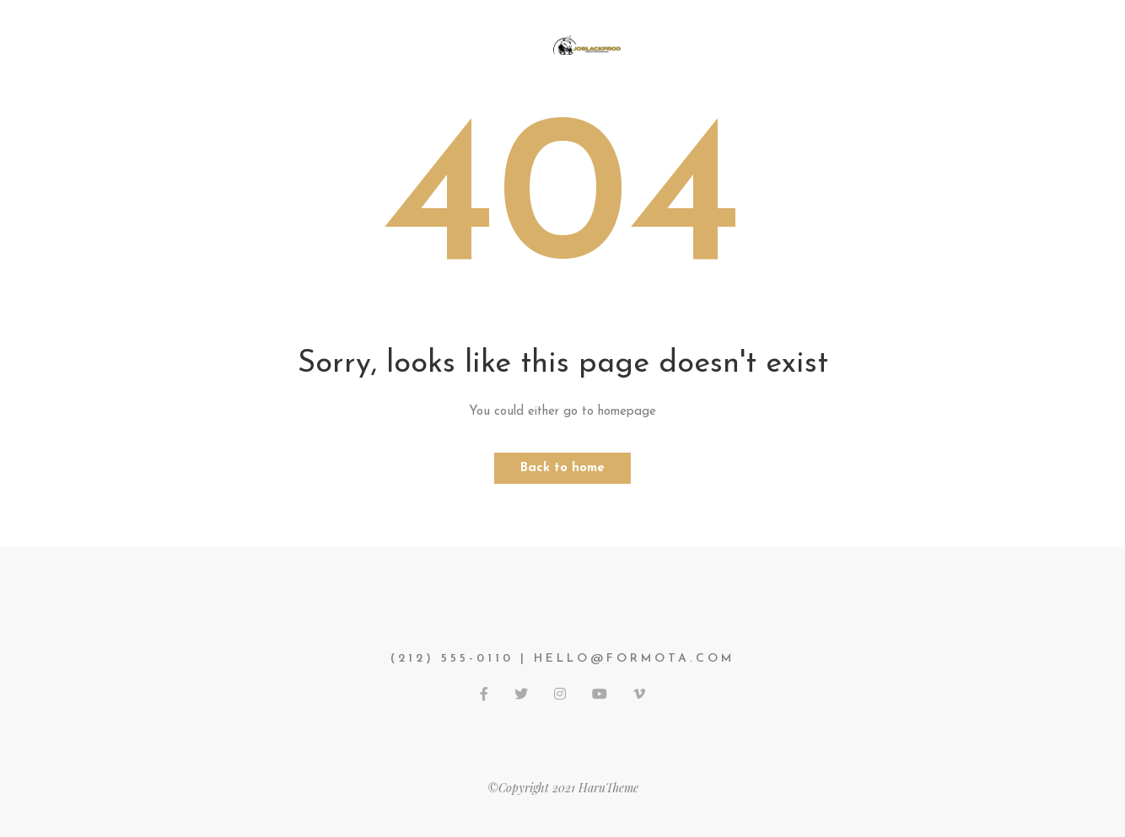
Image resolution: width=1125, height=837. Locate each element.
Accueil (272, 44)
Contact (848, 44)
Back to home (562, 468)
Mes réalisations (723, 44)
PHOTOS (483, 44)
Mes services (377, 44)
